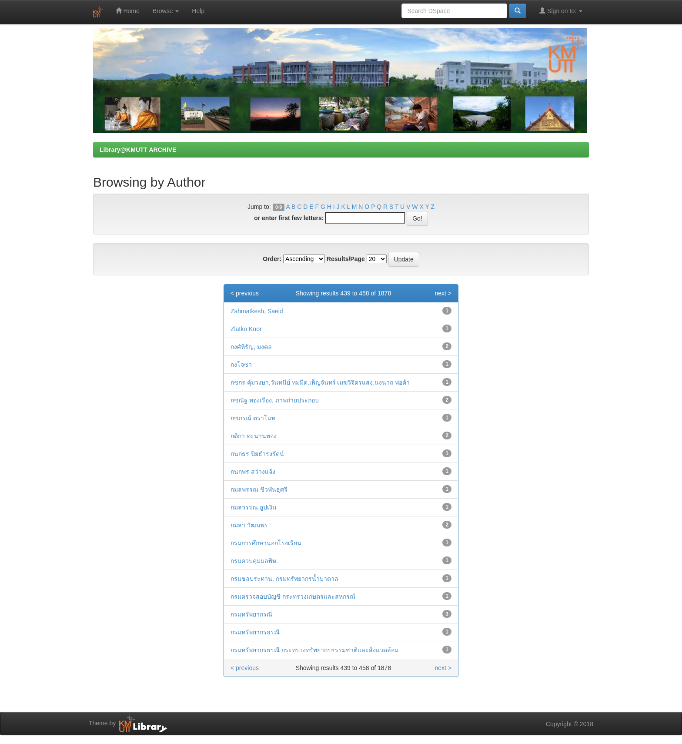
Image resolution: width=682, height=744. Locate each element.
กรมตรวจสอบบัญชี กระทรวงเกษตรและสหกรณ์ (293, 596)
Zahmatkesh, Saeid (257, 311)
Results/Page (346, 258)
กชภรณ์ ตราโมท (253, 418)
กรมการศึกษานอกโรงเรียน (266, 543)
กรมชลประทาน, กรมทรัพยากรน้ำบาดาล (284, 578)
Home (128, 10)
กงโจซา (241, 364)
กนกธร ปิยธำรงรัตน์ (257, 453)
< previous (245, 293)
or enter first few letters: (289, 217)
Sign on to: (560, 10)
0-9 (278, 207)
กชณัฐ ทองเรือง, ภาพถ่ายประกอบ (275, 400)
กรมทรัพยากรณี (251, 614)
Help (198, 10)
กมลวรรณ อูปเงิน (254, 507)
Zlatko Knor (246, 328)
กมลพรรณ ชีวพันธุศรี (259, 489)
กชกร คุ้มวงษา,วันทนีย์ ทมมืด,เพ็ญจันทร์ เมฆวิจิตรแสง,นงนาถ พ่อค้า (320, 382)
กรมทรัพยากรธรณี (255, 632)
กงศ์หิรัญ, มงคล (251, 346)
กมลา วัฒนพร (249, 525)
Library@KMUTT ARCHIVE (138, 149)
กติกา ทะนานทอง (254, 435)
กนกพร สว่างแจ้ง (253, 471)
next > (443, 293)
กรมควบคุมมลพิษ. (254, 560)
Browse (166, 10)
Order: (272, 258)
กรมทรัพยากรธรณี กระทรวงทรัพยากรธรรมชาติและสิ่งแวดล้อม (314, 650)
